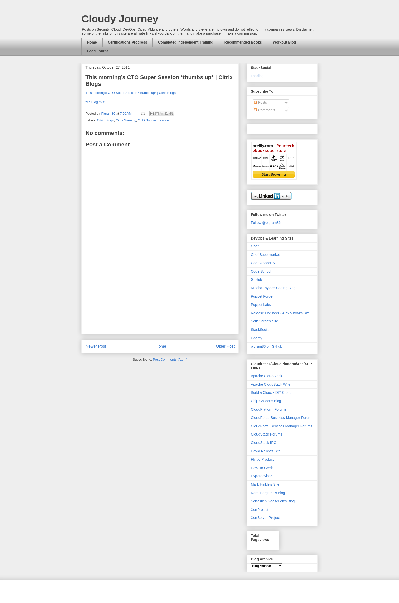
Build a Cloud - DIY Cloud (271, 392)
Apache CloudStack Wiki (270, 384)
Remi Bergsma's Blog (268, 493)
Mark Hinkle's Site (265, 484)
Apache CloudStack (266, 376)
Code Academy (263, 263)
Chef (255, 246)
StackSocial (260, 330)
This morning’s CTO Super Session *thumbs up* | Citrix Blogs (131, 93)
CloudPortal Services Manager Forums (281, 426)
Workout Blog (284, 42)
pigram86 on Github (266, 346)
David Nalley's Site (265, 451)
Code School (261, 271)
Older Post (225, 346)
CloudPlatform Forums (269, 409)
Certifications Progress (127, 42)
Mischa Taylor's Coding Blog (273, 288)
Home (92, 42)
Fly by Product (262, 459)
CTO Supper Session (153, 120)
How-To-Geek (262, 468)
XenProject (259, 510)
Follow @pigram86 (266, 223)
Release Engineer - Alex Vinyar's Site (280, 313)
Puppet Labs (261, 305)
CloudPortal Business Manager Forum (281, 418)
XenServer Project (265, 518)
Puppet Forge (262, 296)
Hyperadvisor (261, 476)
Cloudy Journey (119, 18)
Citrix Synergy (126, 120)
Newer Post (96, 346)
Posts (260, 102)
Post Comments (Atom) (170, 359)
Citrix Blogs (105, 120)
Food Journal (98, 51)
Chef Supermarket (265, 255)
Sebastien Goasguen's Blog (273, 501)
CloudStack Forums (266, 434)
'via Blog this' (95, 102)
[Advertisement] (160, 298)
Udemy (256, 338)
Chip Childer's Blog (266, 401)
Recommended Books (243, 42)
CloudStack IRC (263, 443)
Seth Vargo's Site (264, 321)
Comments (264, 110)
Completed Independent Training (185, 42)
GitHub (256, 279)
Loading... (259, 76)
